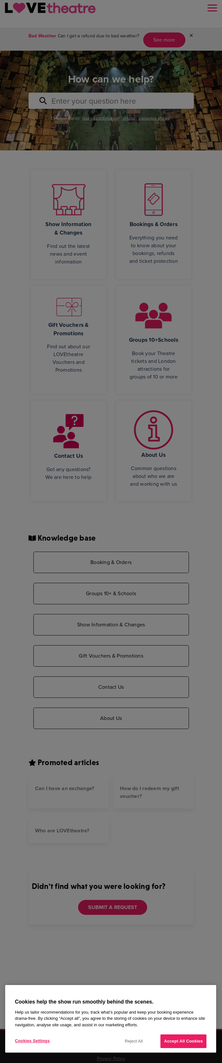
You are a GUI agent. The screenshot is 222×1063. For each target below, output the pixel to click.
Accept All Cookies (183, 1041)
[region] (110, 1019)
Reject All (134, 1041)
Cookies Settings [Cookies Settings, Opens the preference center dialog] (32, 1040)
